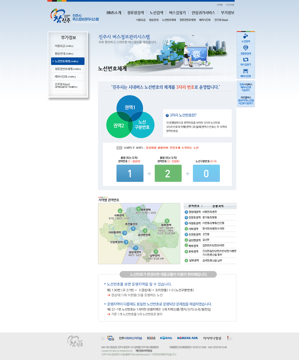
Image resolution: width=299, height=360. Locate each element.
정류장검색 (135, 12)
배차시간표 (205, 19)
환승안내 (153, 19)
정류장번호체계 (187, 19)
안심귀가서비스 (203, 12)
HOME (220, 4)
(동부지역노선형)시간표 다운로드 (246, 100)
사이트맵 (230, 4)
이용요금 (140, 19)
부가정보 (227, 12)
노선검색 (156, 12)
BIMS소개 (114, 12)
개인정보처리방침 (143, 350)
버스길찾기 (177, 12)
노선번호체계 (169, 19)
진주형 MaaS (221, 19)
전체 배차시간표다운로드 (245, 87)
